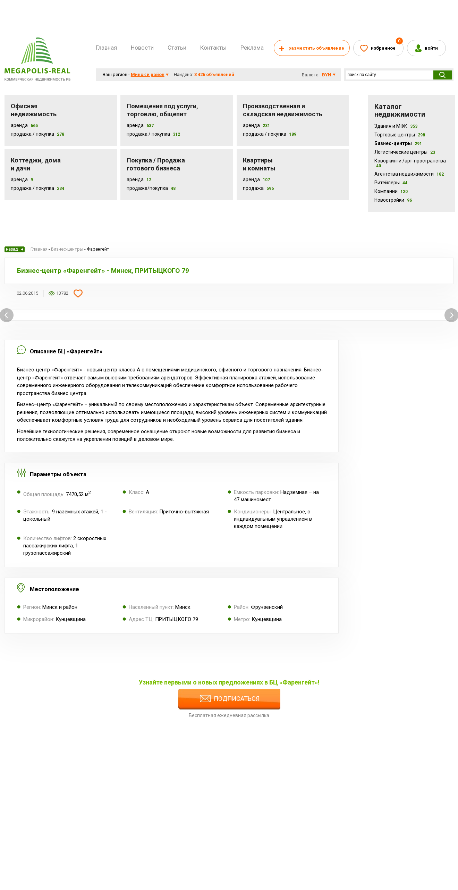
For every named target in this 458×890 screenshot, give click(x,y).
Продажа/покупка (147, 188)
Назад (15, 249)
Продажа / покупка (148, 134)
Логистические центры (404, 152)
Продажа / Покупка (32, 134)
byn (326, 74)
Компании (391, 191)
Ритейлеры (390, 182)
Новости (142, 47)
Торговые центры (399, 134)
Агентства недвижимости (409, 174)
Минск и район (147, 74)
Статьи (177, 47)
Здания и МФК (395, 126)
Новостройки (393, 200)
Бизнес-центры (398, 143)
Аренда (19, 125)
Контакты (213, 47)
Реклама (252, 47)
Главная (106, 47)
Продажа (253, 188)
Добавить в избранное (78, 293)
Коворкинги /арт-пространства (410, 163)
